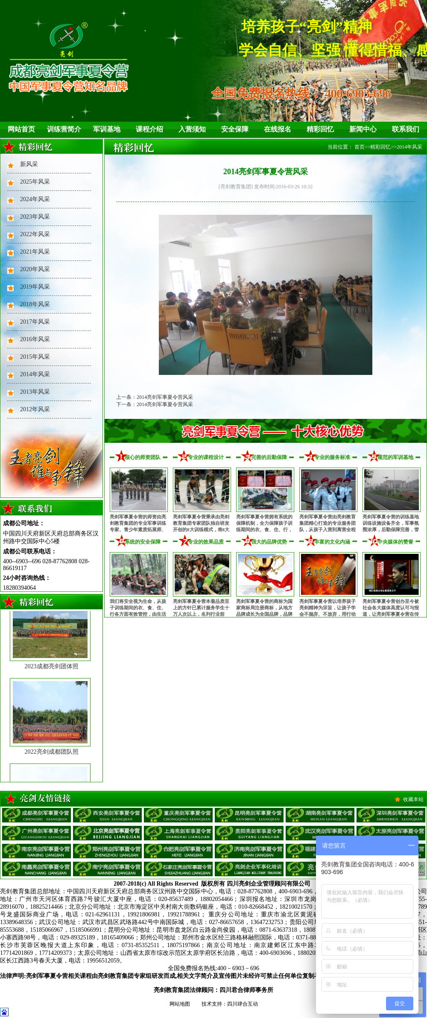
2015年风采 (35, 357)
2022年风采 (35, 234)
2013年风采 (35, 392)
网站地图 (180, 1004)
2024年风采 (35, 199)
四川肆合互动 (242, 1004)
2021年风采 (35, 252)
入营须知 (192, 129)
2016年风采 (35, 339)
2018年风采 (35, 304)
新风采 (29, 164)
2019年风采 (35, 287)
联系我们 (405, 129)
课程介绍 (149, 129)
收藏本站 (413, 799)
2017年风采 (35, 322)
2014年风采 (35, 374)
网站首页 (21, 129)
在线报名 (277, 129)
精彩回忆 (320, 129)
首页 (359, 147)
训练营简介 (64, 129)
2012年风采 (35, 409)
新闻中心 (363, 129)
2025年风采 (35, 181)
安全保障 (235, 129)
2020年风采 (35, 269)
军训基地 (106, 129)
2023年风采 (35, 217)
